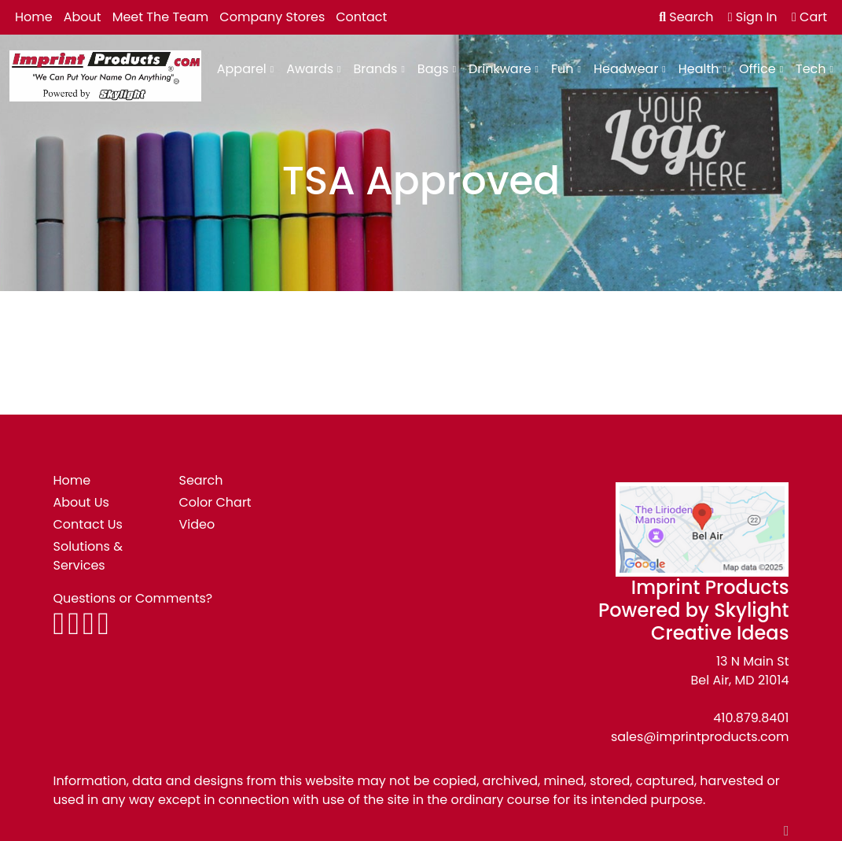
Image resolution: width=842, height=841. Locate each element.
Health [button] (698, 69)
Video (196, 524)
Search (686, 17)
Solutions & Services (88, 555)
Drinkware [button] (500, 69)
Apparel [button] (242, 69)
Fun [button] (562, 69)
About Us (81, 502)
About (82, 17)
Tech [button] (811, 69)
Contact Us (88, 524)
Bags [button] (433, 69)
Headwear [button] (626, 69)
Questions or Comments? (133, 598)
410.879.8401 (751, 718)
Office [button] (757, 69)
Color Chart (214, 502)
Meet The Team (160, 17)
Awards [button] (309, 69)
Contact (361, 17)
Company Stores (272, 17)
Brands (375, 69)
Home (34, 17)
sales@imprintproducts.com (700, 737)
